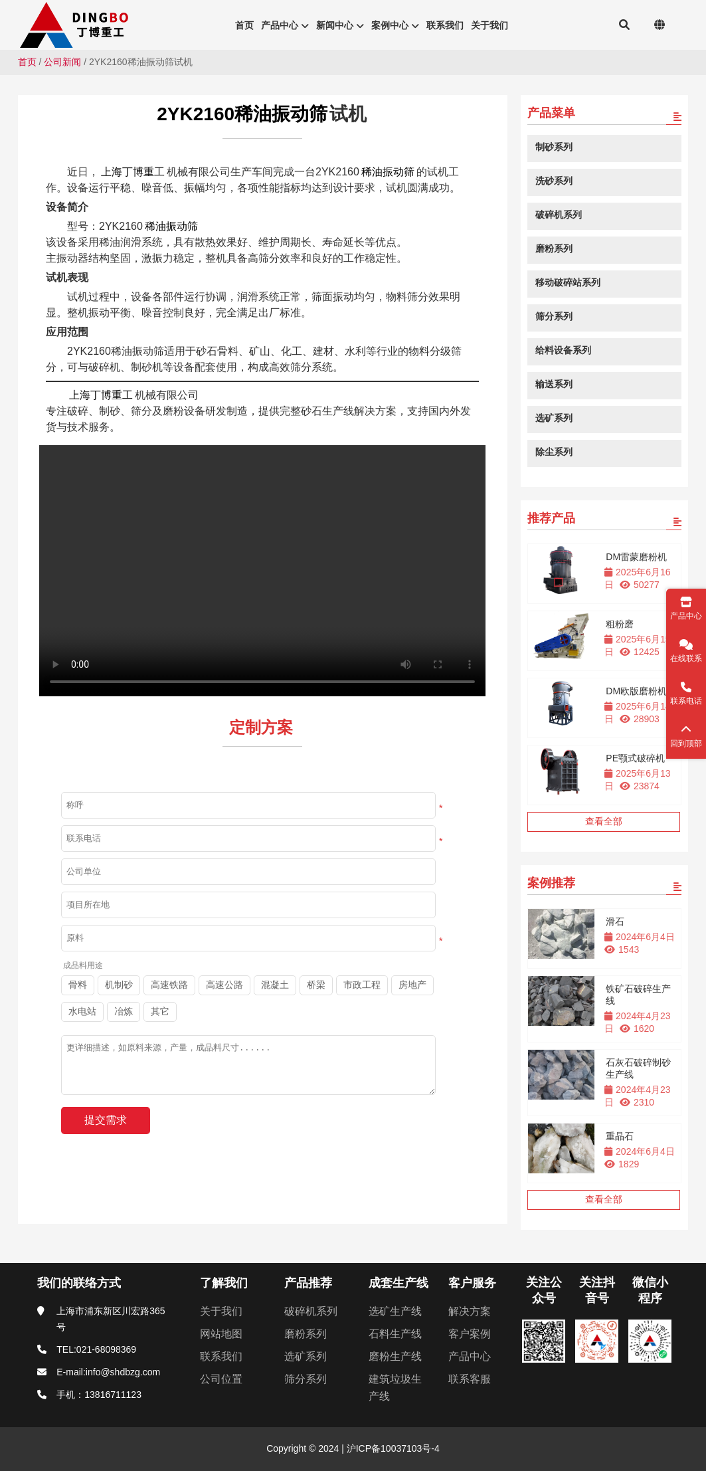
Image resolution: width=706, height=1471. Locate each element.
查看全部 (603, 821)
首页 (27, 61)
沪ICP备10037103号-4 (392, 1448)
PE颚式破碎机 (635, 758)
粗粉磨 (620, 624)
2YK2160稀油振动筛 (242, 114)
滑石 (615, 921)
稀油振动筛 (387, 171)
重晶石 (620, 1136)
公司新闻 (62, 61)
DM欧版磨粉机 (636, 691)
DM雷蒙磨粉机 (636, 556)
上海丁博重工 (133, 171)
